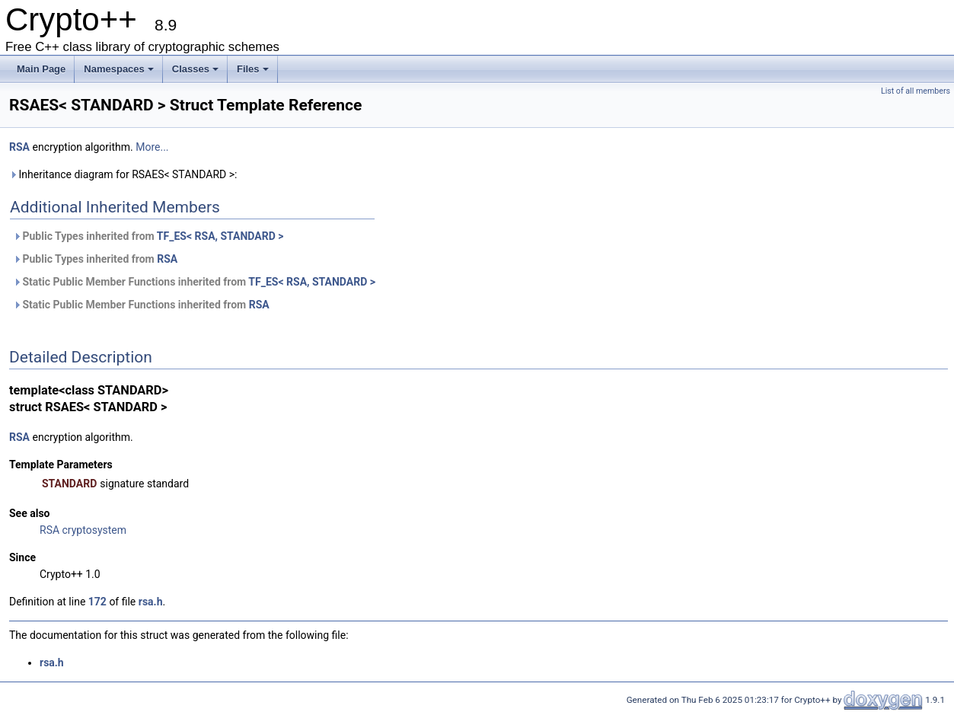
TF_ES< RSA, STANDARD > (220, 236)
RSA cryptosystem (83, 530)
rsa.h (151, 601)
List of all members (915, 91)
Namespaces (119, 69)
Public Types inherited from (148, 236)
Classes (195, 69)
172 (97, 601)
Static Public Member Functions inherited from (194, 282)
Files (253, 69)
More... (152, 147)
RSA (19, 147)
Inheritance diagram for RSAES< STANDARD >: (123, 174)
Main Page (41, 69)
